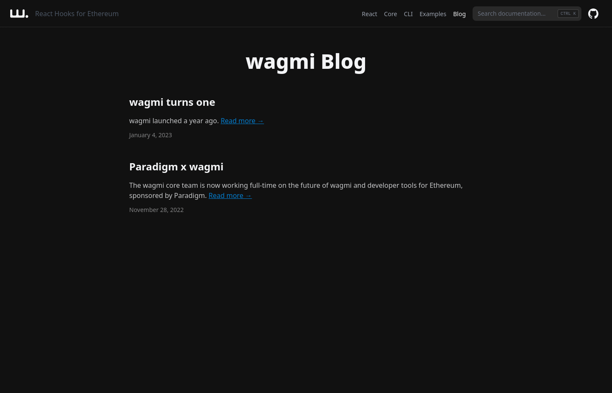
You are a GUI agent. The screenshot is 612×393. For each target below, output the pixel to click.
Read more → (242, 120)
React (369, 14)
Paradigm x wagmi (176, 166)
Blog (459, 14)
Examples (432, 14)
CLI (408, 14)
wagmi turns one (172, 102)
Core (390, 14)
